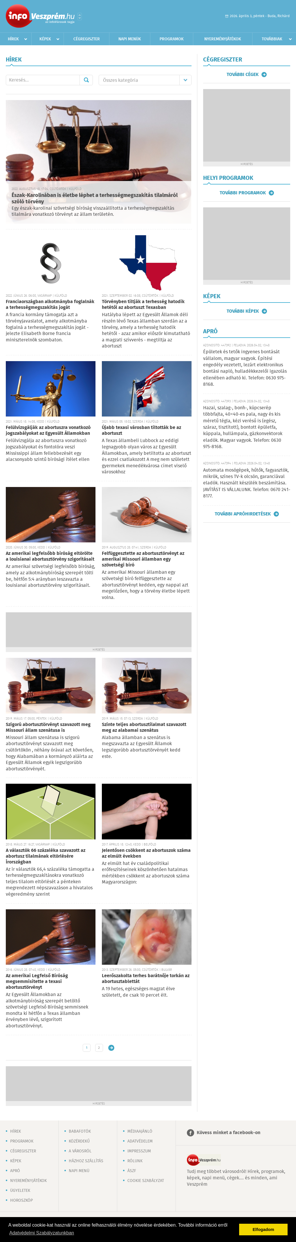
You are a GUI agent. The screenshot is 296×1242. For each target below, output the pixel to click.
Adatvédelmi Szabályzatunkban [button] (41, 1232)
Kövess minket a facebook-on (228, 1132)
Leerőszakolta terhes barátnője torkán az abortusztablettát (145, 978)
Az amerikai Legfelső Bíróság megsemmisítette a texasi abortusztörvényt (37, 981)
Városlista (79, 16)
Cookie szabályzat (145, 1181)
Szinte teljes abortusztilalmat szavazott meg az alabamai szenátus (144, 727)
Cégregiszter (86, 39)
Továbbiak (272, 39)
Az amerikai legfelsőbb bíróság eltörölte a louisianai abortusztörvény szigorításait (50, 556)
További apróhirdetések (243, 514)
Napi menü (79, 1171)
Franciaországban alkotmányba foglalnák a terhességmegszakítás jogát (50, 304)
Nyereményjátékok (222, 39)
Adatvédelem (140, 1141)
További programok (243, 192)
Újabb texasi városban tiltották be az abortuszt (141, 430)
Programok (172, 39)
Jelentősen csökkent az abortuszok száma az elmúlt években (146, 853)
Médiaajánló (139, 1131)
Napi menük (129, 39)
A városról (80, 1151)
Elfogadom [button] (263, 1229)
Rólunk (134, 1161)
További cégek (243, 74)
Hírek (13, 39)
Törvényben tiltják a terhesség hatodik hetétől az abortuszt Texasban (143, 304)
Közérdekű (79, 1141)
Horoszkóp (21, 1200)
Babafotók (80, 1131)
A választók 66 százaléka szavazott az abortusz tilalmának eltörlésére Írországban (45, 856)
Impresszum (139, 1151)
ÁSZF (131, 1171)
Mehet (86, 80)
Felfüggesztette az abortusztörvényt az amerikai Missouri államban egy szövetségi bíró (143, 559)
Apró (15, 1171)
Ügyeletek (20, 1190)
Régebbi (111, 1047)
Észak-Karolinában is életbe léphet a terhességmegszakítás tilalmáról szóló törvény (95, 198)
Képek (45, 39)
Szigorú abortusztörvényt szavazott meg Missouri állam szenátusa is (48, 727)
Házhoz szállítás (86, 1161)
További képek (243, 311)
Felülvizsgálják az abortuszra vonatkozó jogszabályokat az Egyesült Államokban (48, 430)
